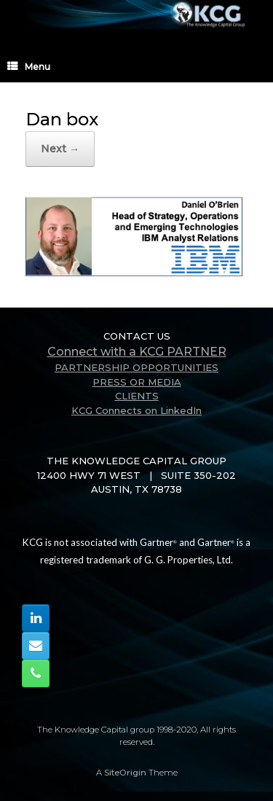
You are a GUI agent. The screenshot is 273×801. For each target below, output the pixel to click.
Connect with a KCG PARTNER (136, 352)
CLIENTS (137, 396)
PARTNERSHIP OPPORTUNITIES (136, 367)
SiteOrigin (125, 772)
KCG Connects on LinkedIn (136, 410)
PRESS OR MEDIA (136, 382)
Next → (60, 148)
